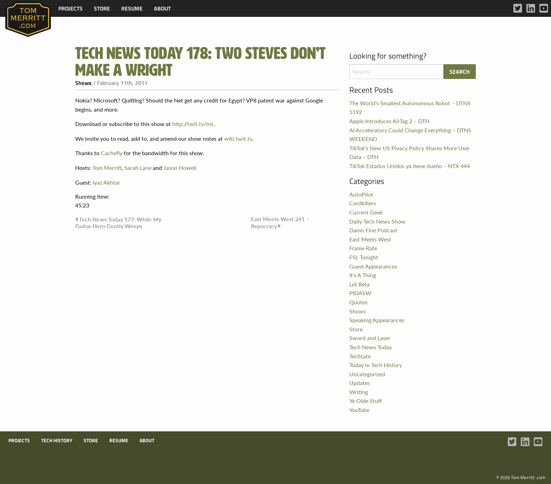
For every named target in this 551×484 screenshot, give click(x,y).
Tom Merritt (107, 168)
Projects (70, 8)
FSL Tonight (363, 257)
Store (102, 8)
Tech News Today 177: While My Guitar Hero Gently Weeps (118, 222)
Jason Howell (179, 168)
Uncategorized (367, 374)
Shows (83, 83)
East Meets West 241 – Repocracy (280, 222)
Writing (358, 392)
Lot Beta (359, 284)
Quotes (358, 302)
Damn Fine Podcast (373, 230)
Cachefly (111, 153)
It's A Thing (362, 275)
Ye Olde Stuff (365, 401)
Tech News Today (370, 347)
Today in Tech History (375, 365)
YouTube (359, 410)
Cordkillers (362, 203)
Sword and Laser (369, 338)
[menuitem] (70, 8)
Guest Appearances (373, 266)
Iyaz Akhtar (106, 182)
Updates (359, 383)
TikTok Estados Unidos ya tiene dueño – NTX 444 (409, 166)
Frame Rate (363, 248)
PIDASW (360, 293)
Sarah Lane (137, 168)
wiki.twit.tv (238, 138)
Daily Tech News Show (377, 221)
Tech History (56, 440)
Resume (132, 8)
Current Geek (366, 212)
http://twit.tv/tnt (192, 124)
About (162, 8)
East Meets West (370, 239)
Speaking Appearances (376, 320)
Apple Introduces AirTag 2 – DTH (389, 121)
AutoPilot (361, 194)
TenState (360, 356)
